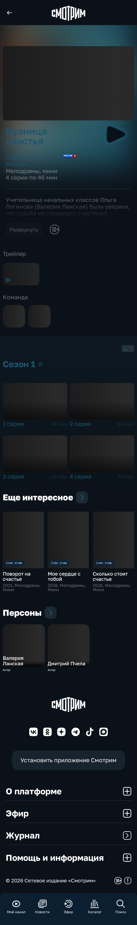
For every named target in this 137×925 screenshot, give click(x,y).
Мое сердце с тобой (64, 576)
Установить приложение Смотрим (68, 760)
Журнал (69, 835)
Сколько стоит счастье (110, 576)
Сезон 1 (40, 364)
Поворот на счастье (16, 576)
